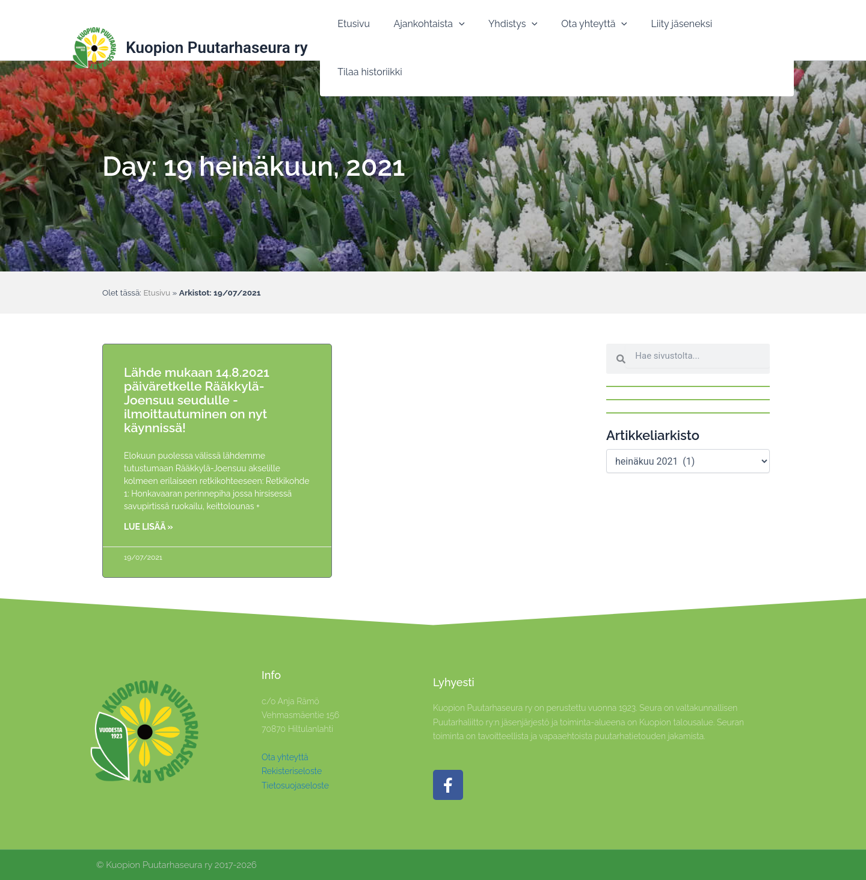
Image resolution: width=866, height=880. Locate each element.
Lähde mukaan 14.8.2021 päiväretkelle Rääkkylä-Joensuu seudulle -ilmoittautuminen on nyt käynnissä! (196, 400)
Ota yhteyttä (285, 757)
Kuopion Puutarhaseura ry (216, 30)
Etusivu (157, 292)
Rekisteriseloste (292, 771)
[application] (454, 31)
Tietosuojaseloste (295, 785)
